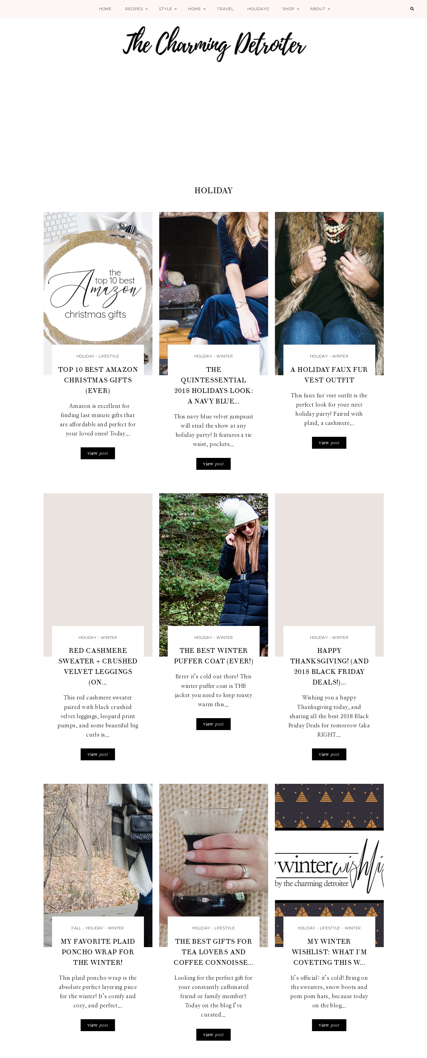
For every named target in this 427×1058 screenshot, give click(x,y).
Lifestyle (109, 356)
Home (105, 8)
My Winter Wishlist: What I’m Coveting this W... (329, 952)
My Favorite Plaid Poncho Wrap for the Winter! (98, 952)
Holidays (258, 8)
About (317, 8)
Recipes (134, 8)
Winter (224, 356)
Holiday (85, 356)
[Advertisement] (214, 133)
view (97, 453)
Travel (225, 8)
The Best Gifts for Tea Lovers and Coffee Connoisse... (213, 952)
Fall (76, 928)
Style (165, 8)
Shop (288, 8)
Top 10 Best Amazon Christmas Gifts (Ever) (98, 380)
